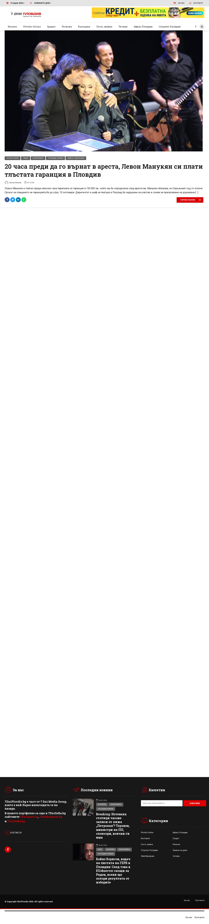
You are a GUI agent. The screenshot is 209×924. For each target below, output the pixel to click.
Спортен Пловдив (170, 26)
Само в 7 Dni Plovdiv (75, 158)
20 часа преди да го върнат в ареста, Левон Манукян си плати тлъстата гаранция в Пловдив (104, 170)
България (84, 26)
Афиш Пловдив (143, 26)
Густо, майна (104, 26)
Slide (100, 850)
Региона (67, 26)
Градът (51, 26)
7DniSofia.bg (16, 821)
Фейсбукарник (147, 856)
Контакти (199, 900)
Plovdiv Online (32, 26)
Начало (12, 26)
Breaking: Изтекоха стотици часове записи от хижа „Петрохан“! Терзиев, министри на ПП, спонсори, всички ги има (113, 826)
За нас (187, 900)
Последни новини (55, 158)
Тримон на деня (180, 851)
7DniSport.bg (29, 817)
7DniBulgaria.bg (50, 817)
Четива (123, 26)
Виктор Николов (13, 183)
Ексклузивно (38, 158)
